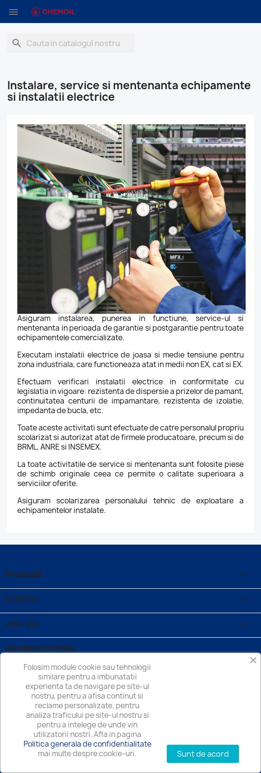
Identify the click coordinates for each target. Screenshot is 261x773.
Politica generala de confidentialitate (87, 744)
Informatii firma (40, 648)
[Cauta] (71, 43)
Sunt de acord (203, 754)
